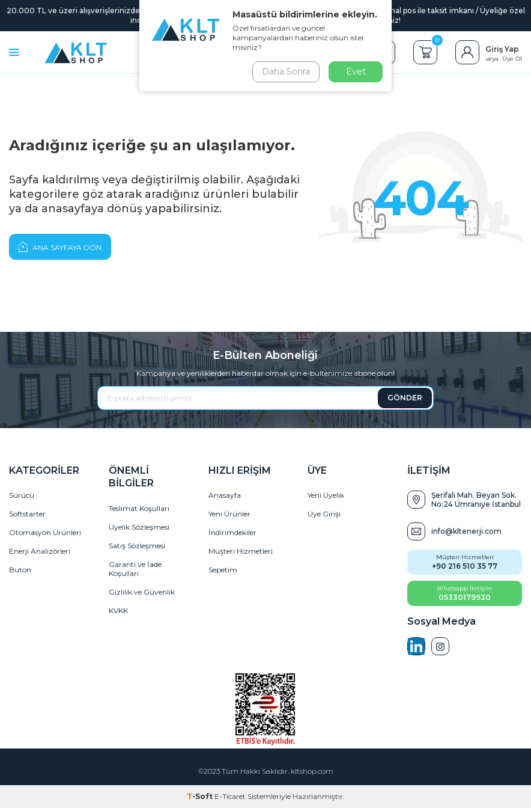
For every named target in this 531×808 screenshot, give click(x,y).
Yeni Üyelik (326, 495)
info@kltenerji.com (466, 531)
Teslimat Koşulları (139, 508)
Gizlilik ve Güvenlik (142, 591)
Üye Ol (512, 59)
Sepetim (222, 569)
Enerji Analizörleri (39, 551)
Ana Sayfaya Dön (60, 246)
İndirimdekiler (232, 532)
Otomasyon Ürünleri (45, 532)
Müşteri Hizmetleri (240, 551)
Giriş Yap (502, 49)
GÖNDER (404, 397)
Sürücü (21, 495)
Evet (356, 71)
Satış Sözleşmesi (137, 545)
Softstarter (27, 513)
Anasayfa (224, 495)
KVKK (118, 610)
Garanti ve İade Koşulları (135, 569)
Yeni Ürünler (229, 513)
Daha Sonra (286, 71)
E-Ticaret (230, 796)
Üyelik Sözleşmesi (139, 526)
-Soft (200, 796)
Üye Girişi (324, 513)
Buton (20, 569)
